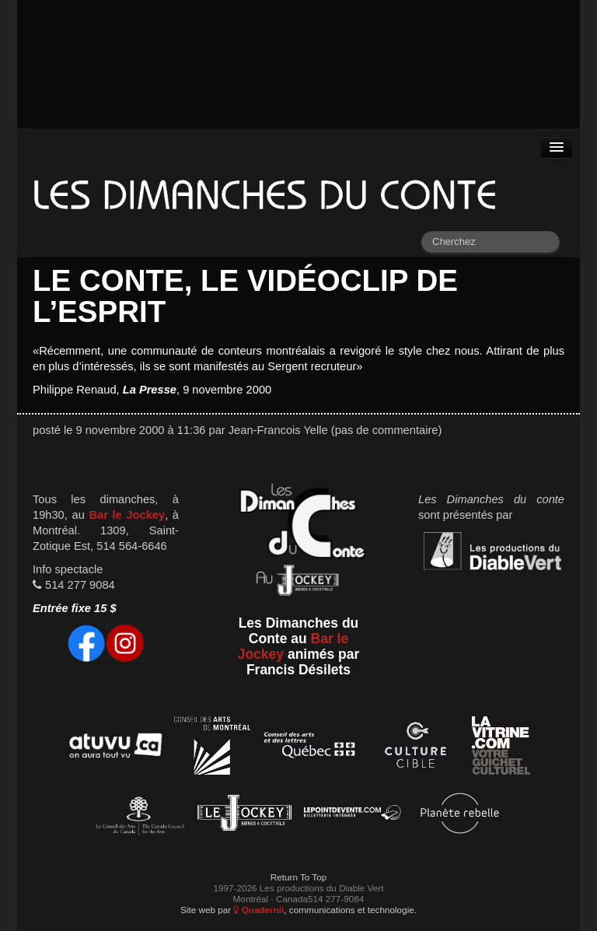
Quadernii (258, 910)
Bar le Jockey (127, 515)
